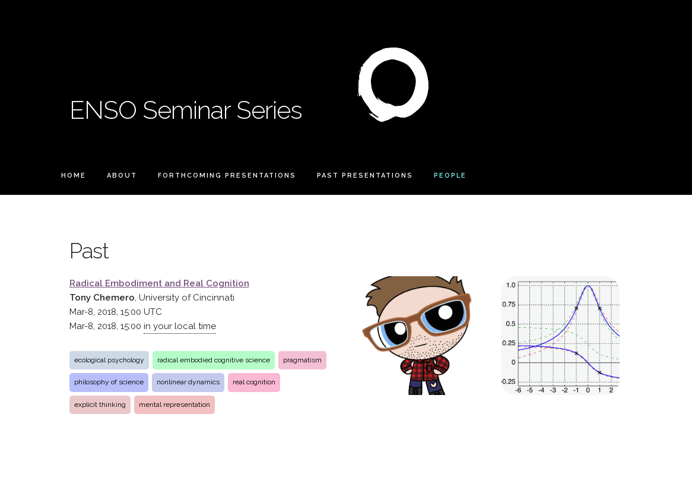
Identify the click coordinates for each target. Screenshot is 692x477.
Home (73, 175)
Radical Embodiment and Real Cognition (159, 283)
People (450, 175)
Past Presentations (365, 175)
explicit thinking (100, 404)
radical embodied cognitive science (213, 360)
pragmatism (302, 360)
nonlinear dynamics (188, 382)
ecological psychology (109, 360)
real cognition (254, 382)
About (122, 175)
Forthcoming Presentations (227, 175)
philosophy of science (109, 382)
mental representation (174, 404)
